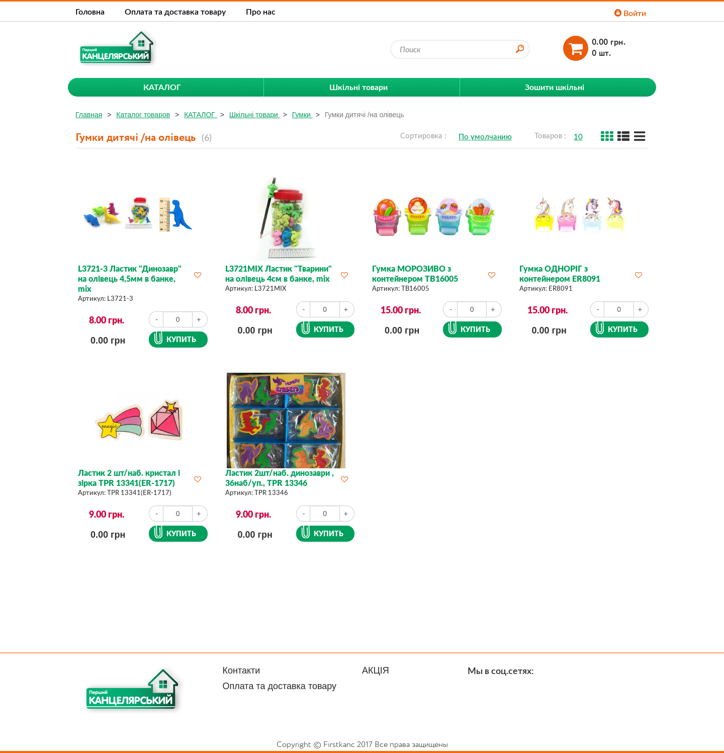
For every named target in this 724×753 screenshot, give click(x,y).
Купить (181, 339)
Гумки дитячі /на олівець (364, 115)
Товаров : (550, 135)
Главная (88, 115)
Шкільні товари (254, 115)
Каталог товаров (143, 115)
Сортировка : (423, 135)
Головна (90, 11)
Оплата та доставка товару (175, 11)
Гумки (302, 115)
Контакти (241, 670)
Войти (630, 13)
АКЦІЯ (375, 670)
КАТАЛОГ (200, 115)
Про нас (261, 11)
